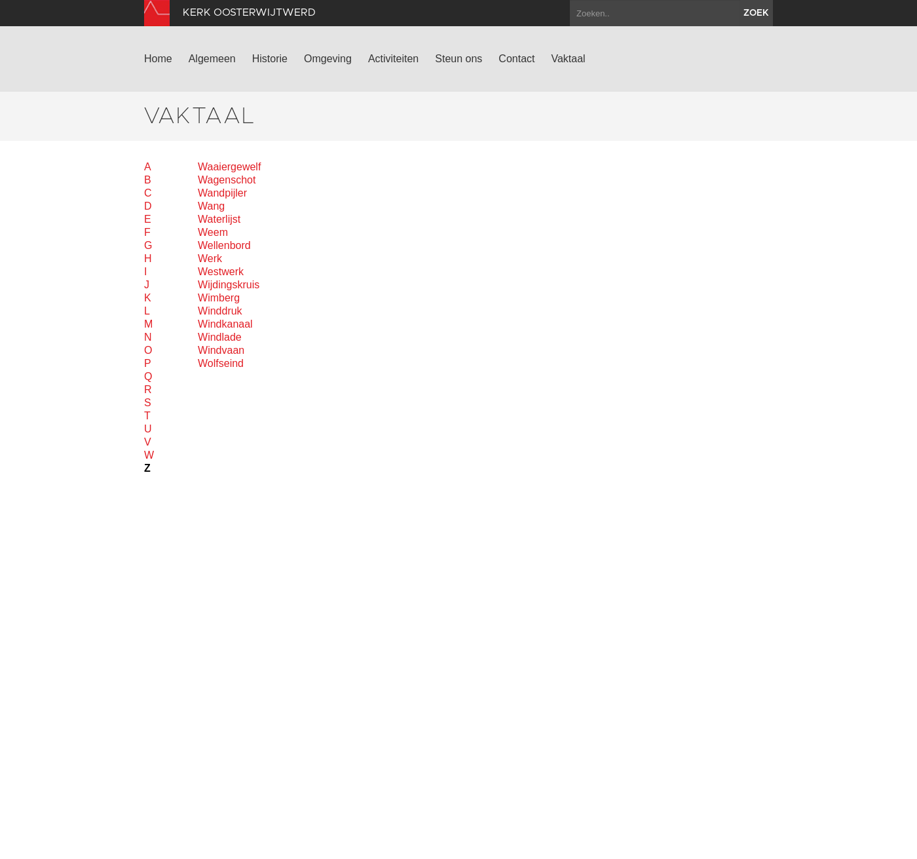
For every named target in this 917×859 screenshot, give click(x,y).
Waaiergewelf (229, 166)
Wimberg (219, 297)
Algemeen (212, 58)
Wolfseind (221, 363)
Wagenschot (226, 179)
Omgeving (328, 58)
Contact (516, 58)
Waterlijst (219, 219)
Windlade (220, 337)
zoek (756, 13)
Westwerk (221, 271)
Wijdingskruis (228, 284)
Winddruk (220, 310)
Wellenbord (224, 245)
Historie (270, 58)
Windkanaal (225, 324)
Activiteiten (393, 58)
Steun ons (458, 58)
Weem (213, 232)
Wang (211, 206)
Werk (210, 258)
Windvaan (221, 350)
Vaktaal (568, 58)
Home (158, 58)
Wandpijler (222, 193)
